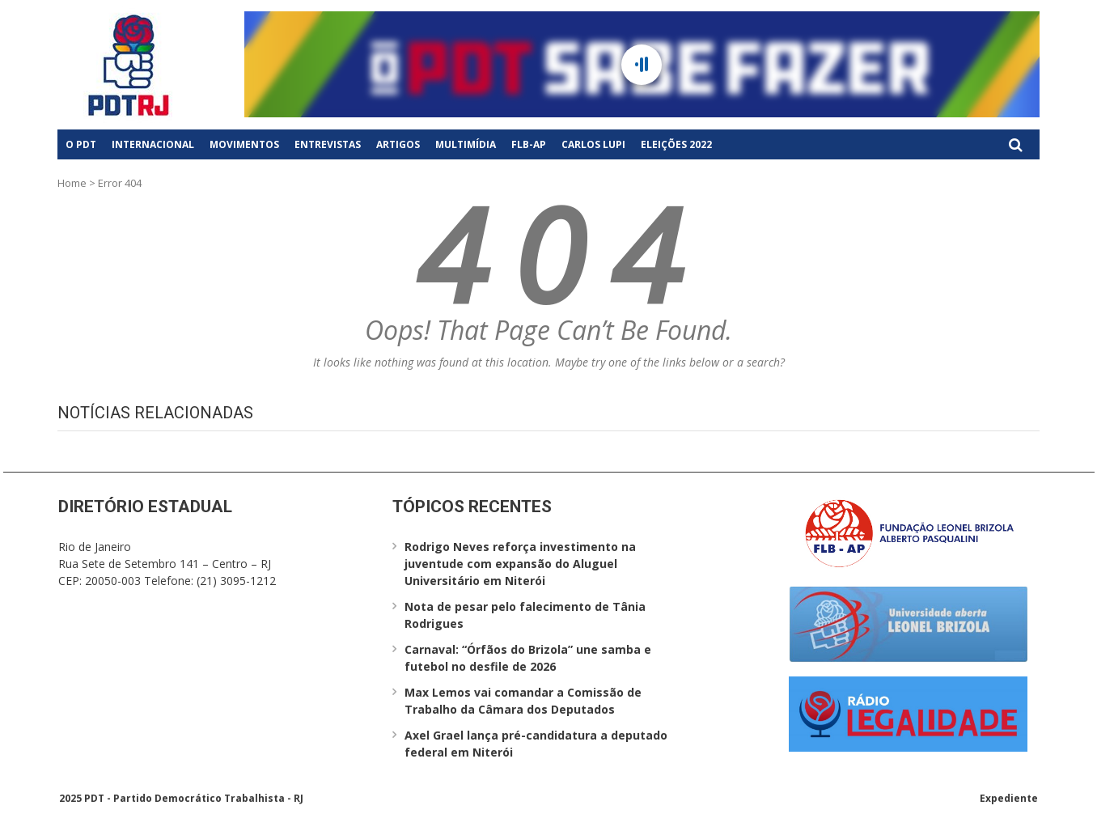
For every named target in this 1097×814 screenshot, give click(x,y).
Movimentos (244, 144)
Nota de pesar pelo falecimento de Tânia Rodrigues (525, 615)
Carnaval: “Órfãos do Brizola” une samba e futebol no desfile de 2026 (527, 658)
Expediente (1009, 798)
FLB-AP (528, 144)
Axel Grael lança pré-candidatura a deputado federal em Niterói (535, 743)
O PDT (81, 144)
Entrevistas (327, 144)
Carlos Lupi (593, 144)
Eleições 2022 (676, 144)
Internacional (153, 144)
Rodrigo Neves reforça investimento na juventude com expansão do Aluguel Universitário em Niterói (520, 563)
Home (72, 183)
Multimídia (465, 144)
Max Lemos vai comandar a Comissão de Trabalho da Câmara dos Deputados (523, 701)
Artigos (398, 144)
